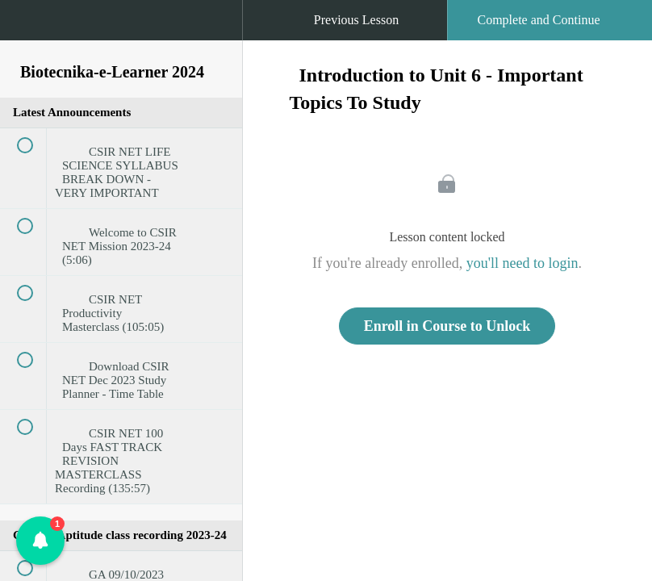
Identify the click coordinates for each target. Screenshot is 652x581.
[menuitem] (121, 36)
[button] (28, 28)
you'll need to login (522, 263)
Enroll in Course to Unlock (447, 326)
